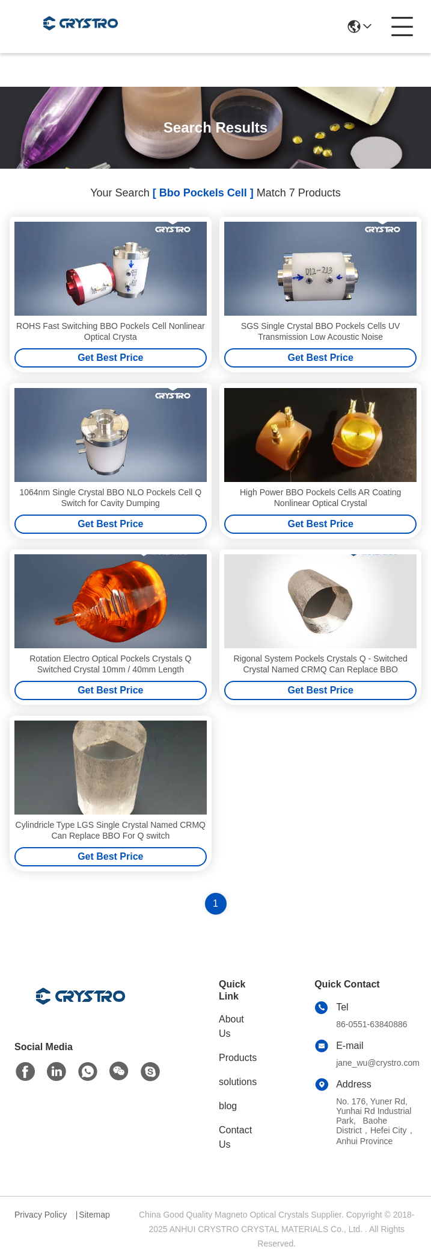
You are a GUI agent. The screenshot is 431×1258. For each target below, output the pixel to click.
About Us (231, 1026)
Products (238, 1058)
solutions (238, 1082)
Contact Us (235, 1137)
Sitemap (94, 1214)
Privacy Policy (40, 1214)
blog (228, 1106)
